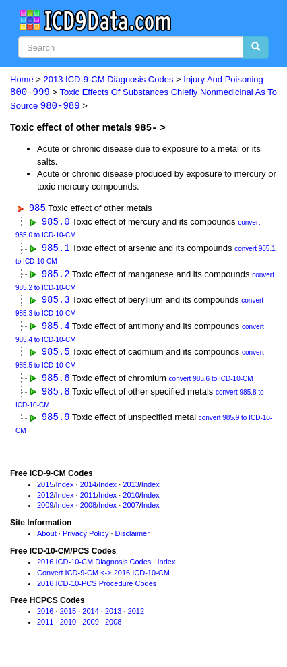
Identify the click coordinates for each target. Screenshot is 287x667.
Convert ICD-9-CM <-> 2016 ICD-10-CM (103, 577)
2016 (45, 615)
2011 (88, 498)
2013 (131, 488)
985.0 (56, 222)
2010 (131, 498)
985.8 (56, 394)
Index (65, 488)
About (47, 537)
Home (22, 79)
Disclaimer (132, 537)
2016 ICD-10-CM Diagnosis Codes (94, 566)
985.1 (56, 248)
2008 (88, 509)
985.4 (56, 328)
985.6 (56, 380)
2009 (45, 509)
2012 (45, 498)
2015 (45, 488)
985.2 (56, 274)
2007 (131, 509)
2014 (88, 488)
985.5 (56, 354)
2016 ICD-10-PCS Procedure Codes (96, 587)
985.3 (56, 301)
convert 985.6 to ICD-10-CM (211, 382)
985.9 (56, 421)
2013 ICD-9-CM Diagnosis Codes (109, 79)
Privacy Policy (85, 537)
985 (37, 208)
